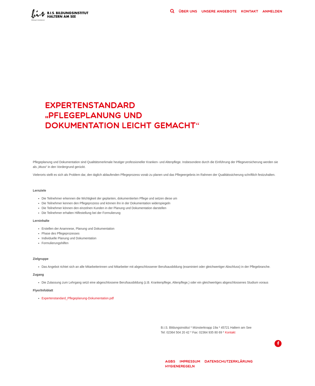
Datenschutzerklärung (229, 361)
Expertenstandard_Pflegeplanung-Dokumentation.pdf (78, 298)
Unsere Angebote (219, 11)
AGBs (170, 361)
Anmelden (272, 11)
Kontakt (249, 11)
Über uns (188, 11)
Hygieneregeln (180, 366)
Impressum (190, 361)
